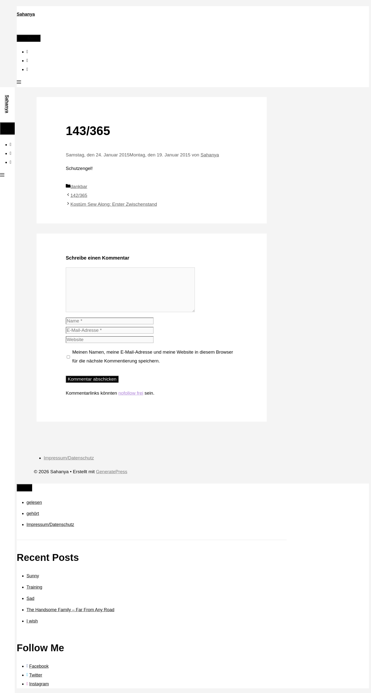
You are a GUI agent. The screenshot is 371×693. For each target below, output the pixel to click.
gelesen (34, 502)
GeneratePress (111, 471)
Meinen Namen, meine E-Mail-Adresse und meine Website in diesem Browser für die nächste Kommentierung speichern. (152, 356)
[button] (19, 82)
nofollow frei (130, 393)
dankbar (78, 186)
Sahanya (26, 14)
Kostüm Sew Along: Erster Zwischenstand (113, 204)
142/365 (78, 195)
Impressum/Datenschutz (69, 457)
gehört (32, 513)
